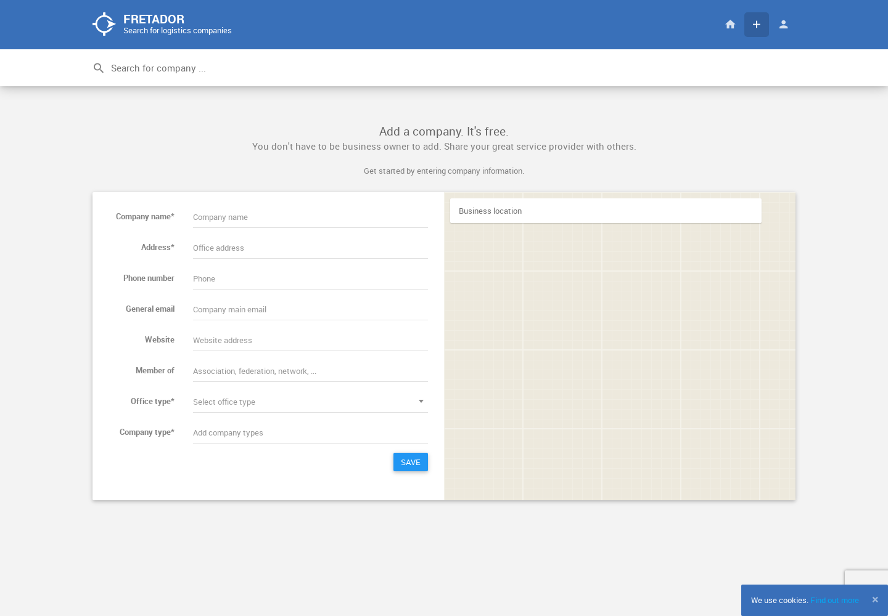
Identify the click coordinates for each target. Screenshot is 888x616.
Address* (158, 247)
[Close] (875, 599)
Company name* (145, 216)
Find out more (834, 600)
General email (150, 308)
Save (411, 462)
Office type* (153, 401)
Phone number (149, 277)
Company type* (147, 431)
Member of (155, 370)
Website (160, 339)
